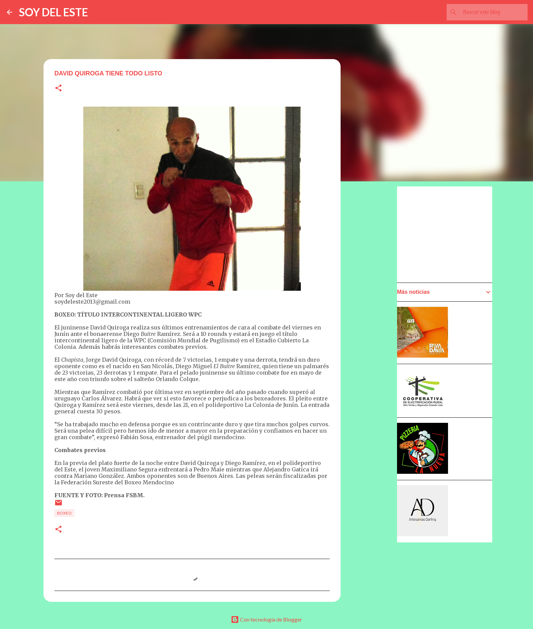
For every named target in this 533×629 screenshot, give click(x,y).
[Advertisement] (448, 234)
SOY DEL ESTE (53, 12)
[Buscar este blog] (492, 12)
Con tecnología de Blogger (266, 619)
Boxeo (64, 513)
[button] (58, 88)
